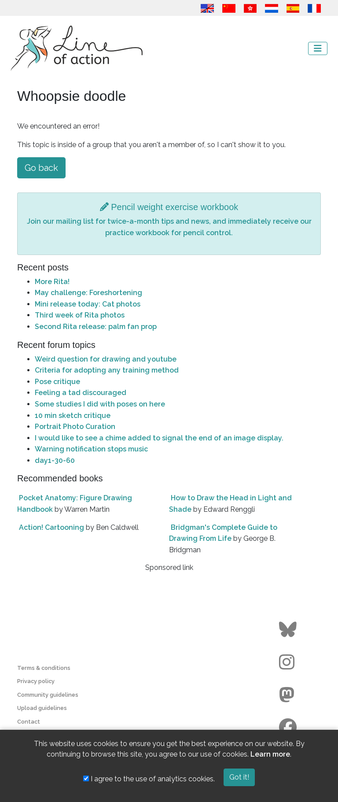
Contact (28, 721)
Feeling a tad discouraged (80, 392)
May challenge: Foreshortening (88, 292)
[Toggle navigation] (317, 48)
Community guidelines (47, 694)
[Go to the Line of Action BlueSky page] (289, 630)
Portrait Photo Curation (75, 426)
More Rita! (52, 281)
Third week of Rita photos (80, 315)
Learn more (270, 754)
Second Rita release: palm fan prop (96, 326)
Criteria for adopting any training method (107, 370)
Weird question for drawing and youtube (105, 359)
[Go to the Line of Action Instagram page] (289, 662)
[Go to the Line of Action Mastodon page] (289, 695)
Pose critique (57, 381)
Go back (41, 168)
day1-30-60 (55, 460)
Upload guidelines (42, 708)
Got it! (239, 777)
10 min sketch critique (72, 415)
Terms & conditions (43, 668)
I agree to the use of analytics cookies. (149, 779)
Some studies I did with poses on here (100, 404)
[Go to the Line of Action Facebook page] (289, 727)
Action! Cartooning (51, 527)
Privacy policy (36, 681)
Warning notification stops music (91, 449)
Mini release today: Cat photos (87, 304)
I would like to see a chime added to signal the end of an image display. (159, 438)
